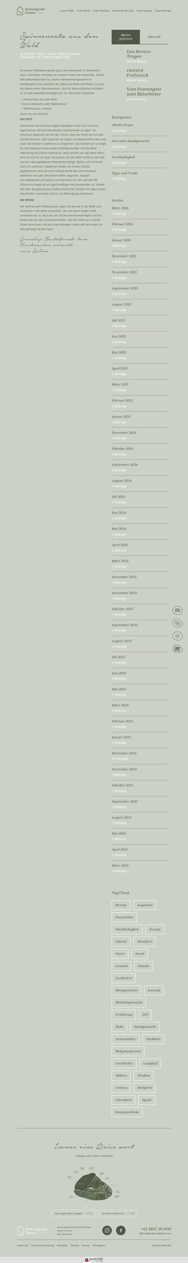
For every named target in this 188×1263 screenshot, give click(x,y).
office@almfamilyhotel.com (155, 1233)
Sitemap (75, 1245)
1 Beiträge (119, 178)
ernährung (123, 1015)
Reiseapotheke (127, 1112)
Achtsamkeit (125, 1039)
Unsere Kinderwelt (122, 10)
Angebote (144, 905)
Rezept (121, 905)
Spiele (146, 1100)
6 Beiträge (119, 855)
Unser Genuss (144, 10)
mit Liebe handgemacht (53, 57)
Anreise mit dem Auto (118, 1213)
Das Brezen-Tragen (139, 54)
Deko (119, 1027)
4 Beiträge (119, 662)
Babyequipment (128, 1051)
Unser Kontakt (162, 10)
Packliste (153, 1039)
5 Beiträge (119, 130)
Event (139, 954)
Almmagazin (99, 1245)
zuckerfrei (123, 978)
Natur (120, 954)
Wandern (144, 941)
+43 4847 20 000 (155, 1229)
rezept (154, 929)
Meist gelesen (125, 37)
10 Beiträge (120, 758)
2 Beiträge (119, 146)
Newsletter (62, 1245)
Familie (143, 966)
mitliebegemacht (128, 1002)
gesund (154, 990)
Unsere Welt (67, 10)
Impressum (22, 1245)
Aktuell (154, 37)
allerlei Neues (136, 61)
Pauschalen (124, 917)
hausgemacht (126, 990)
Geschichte (124, 1063)
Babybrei (144, 1088)
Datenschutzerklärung (42, 1245)
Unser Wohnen (101, 10)
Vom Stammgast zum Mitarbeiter (143, 91)
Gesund (121, 966)
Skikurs (121, 1075)
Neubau (143, 1075)
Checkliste (123, 1100)
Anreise (86, 1245)
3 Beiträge (119, 245)
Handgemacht (145, 1027)
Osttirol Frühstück (137, 73)
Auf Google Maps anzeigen (73, 1213)
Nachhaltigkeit (127, 929)
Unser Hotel (83, 10)
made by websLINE (161, 1245)
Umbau (121, 1088)
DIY (145, 1015)
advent (121, 941)
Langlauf (150, 1063)
